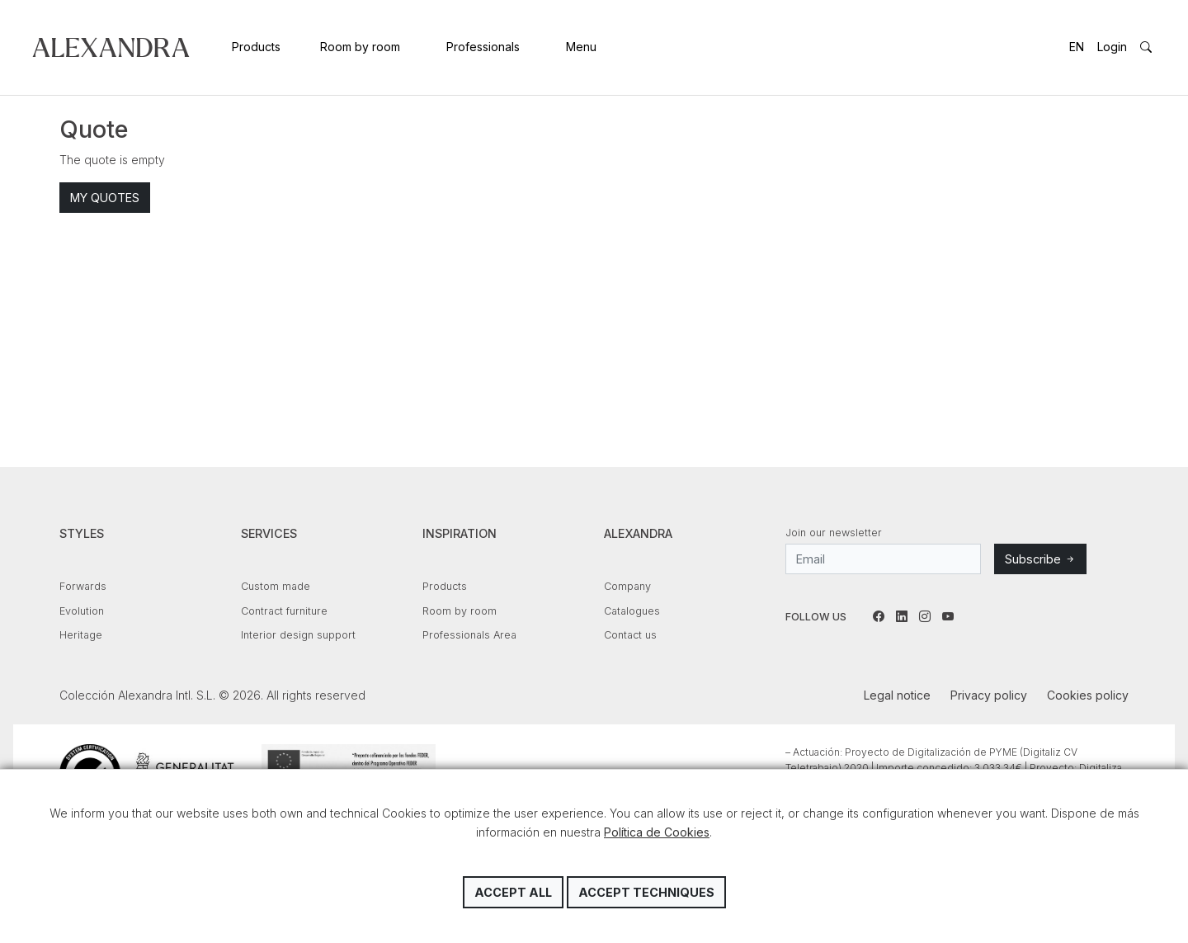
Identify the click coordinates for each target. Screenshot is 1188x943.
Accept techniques (646, 892)
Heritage (80, 635)
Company (627, 586)
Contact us (630, 635)
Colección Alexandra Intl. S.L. (111, 47)
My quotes (104, 198)
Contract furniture (284, 611)
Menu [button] (581, 47)
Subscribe (1040, 559)
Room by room (360, 47)
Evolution (81, 611)
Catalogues (632, 611)
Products (256, 47)
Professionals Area (469, 635)
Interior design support (298, 635)
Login (1112, 47)
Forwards (82, 586)
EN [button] (1076, 47)
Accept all (513, 892)
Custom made (275, 586)
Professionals (483, 47)
